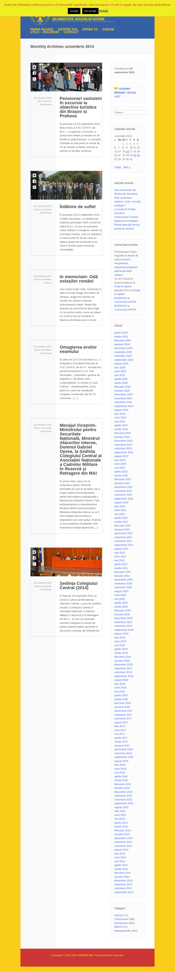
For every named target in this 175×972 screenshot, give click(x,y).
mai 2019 (119, 645)
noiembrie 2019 (123, 622)
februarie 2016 (122, 784)
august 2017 (121, 722)
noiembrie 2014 (123, 841)
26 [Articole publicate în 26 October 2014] (138, 155)
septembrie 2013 (123, 892)
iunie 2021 (120, 556)
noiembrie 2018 (123, 668)
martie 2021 (121, 568)
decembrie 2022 (123, 487)
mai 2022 (119, 514)
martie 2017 (121, 741)
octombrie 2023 (123, 448)
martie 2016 (121, 780)
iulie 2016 (119, 764)
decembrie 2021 (123, 533)
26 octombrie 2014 (42, 98)
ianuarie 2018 (122, 707)
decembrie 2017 (123, 710)
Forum (108, 29)
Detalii (103, 10)
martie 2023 (121, 475)
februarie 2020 (122, 610)
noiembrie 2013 (123, 884)
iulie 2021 (119, 552)
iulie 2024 (119, 413)
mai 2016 (119, 772)
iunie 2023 (120, 463)
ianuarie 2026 (122, 344)
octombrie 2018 (123, 672)
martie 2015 (121, 826)
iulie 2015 (119, 811)
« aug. (117, 166)
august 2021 (121, 548)
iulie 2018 (119, 683)
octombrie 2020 (123, 587)
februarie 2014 (122, 872)
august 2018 (121, 679)
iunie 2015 (120, 815)
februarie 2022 (122, 525)
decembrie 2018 (123, 664)
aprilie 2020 (121, 602)
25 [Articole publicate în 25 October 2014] (134, 155)
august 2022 (121, 502)
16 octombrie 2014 (42, 425)
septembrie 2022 (123, 498)
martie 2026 (121, 336)
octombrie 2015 (123, 799)
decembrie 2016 (123, 749)
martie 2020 (121, 606)
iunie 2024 (120, 417)
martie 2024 (121, 429)
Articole (47, 283)
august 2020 (121, 591)
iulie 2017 (119, 726)
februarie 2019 (122, 656)
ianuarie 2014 (122, 876)
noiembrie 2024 (123, 398)
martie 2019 (121, 652)
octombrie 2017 (123, 718)
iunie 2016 (120, 768)
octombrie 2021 (123, 541)
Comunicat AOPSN (125, 301)
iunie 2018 (120, 687)
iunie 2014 (120, 857)
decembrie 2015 (123, 791)
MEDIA (118, 926)
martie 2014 (121, 869)
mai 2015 (119, 818)
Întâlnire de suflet (78, 206)
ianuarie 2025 (122, 390)
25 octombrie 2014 (42, 206)
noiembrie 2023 (123, 444)
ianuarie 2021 (122, 575)
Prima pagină (41, 29)
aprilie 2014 (121, 865)
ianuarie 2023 (122, 483)
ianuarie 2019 (122, 660)
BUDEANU (120, 298)
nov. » (127, 166)
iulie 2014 (119, 853)
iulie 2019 (119, 637)
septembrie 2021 (123, 544)
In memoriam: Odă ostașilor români (79, 279)
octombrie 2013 (123, 888)
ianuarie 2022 (122, 529)
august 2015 (121, 807)
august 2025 (121, 363)
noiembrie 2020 (123, 583)
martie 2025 (121, 382)
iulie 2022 (119, 506)
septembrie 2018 (123, 676)
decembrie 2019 (123, 618)
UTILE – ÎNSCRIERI (44, 32)
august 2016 (121, 761)
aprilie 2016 (121, 776)
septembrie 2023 (123, 452)
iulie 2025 (119, 367)
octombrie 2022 (123, 494)
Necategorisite (122, 930)
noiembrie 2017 (123, 714)
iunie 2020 (120, 595)
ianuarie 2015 (122, 834)
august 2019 (121, 633)
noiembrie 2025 (123, 352)
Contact (71, 32)
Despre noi (67, 29)
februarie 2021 (122, 571)
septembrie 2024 (123, 406)
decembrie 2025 (123, 348)
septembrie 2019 (123, 629)
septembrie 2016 (123, 757)
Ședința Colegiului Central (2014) (79, 585)
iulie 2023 (119, 460)
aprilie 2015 (121, 822)
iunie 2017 (120, 730)
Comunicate (45, 353)
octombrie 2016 (123, 753)
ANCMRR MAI (85, 955)
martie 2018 (121, 699)
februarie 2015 (122, 830)
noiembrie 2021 (123, 537)
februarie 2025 (122, 386)
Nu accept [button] (90, 10)
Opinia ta (90, 29)
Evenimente (45, 104)
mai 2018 (119, 691)
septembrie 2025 (123, 359)
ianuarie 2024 (122, 436)
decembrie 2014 (123, 838)
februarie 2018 (122, 703)
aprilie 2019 (121, 649)
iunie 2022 (120, 510)
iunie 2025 (120, 371)
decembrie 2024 (123, 394)
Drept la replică (122, 286)
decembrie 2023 (123, 440)
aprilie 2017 (121, 737)
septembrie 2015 (123, 803)
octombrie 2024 (123, 402)
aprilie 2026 (121, 332)
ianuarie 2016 (122, 787)
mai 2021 (119, 560)
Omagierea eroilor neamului (78, 349)
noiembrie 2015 (123, 795)
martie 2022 (121, 521)
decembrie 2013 (123, 880)
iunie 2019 (120, 641)
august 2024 (121, 409)
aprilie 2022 (121, 517)
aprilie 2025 (121, 378)
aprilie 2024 (121, 425)
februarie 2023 (122, 479)
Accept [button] (74, 10)
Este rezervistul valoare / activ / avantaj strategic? (127, 201)
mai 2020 (119, 598)
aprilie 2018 (121, 695)
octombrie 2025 (123, 355)
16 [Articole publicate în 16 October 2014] (127, 151)
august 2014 (121, 849)
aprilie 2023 (121, 471)
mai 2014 (119, 861)
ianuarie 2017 (122, 745)
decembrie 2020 (123, 579)
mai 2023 (119, 467)
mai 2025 (119, 375)
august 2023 (121, 456)
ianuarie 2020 (122, 614)
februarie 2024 (122, 432)
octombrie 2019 (123, 625)
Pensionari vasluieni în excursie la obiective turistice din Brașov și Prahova (81, 107)
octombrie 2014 (123, 845)
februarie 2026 (122, 340)
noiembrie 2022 (123, 490)
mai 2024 (119, 421)
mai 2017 (119, 733)
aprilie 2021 (121, 564)
